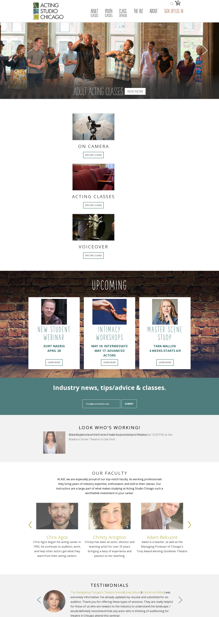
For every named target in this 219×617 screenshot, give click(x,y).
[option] (57, 538)
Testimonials (110, 585)
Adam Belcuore (162, 537)
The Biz (138, 11)
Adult (94, 13)
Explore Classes (62, 155)
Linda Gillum (132, 592)
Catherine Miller (153, 592)
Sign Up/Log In (173, 11)
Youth (108, 13)
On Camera (62, 146)
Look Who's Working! (109, 427)
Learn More (54, 362)
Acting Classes (62, 196)
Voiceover (62, 247)
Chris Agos (57, 537)
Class (123, 13)
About (153, 11)
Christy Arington (109, 537)
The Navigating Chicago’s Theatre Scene (96, 592)
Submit (129, 403)
